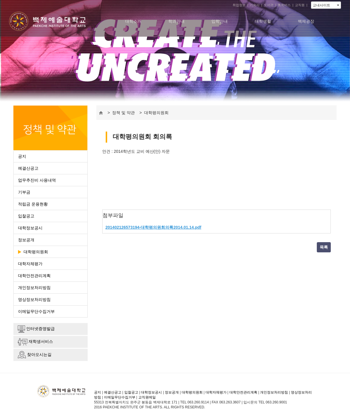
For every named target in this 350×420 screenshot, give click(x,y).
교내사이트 (326, 5)
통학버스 (284, 5)
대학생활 (263, 21)
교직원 (300, 5)
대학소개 (133, 21)
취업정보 (239, 5)
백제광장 (306, 21)
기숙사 (254, 5)
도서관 (268, 5)
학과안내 (176, 21)
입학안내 (219, 21)
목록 (324, 247)
